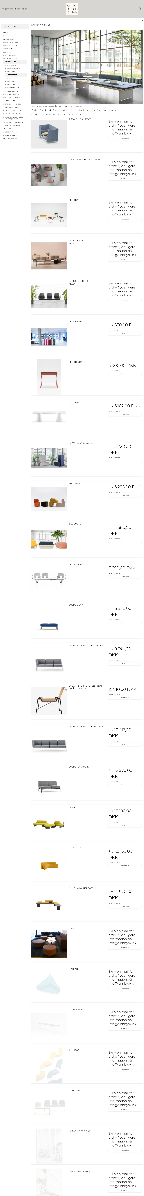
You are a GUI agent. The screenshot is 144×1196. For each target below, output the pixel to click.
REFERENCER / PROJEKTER (12, 108)
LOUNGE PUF (9, 82)
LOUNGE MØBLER (10, 66)
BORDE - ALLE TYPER (10, 50)
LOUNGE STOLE (10, 89)
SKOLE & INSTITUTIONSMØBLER (13, 126)
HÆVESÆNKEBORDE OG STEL (13, 59)
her (76, 115)
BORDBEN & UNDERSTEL (11, 46)
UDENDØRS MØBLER (10, 142)
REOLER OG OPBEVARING (11, 111)
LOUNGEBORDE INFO (12, 92)
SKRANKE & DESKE (9, 105)
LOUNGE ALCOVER (11, 69)
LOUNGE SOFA (9, 85)
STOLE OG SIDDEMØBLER (11, 129)
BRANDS (5, 40)
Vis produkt (125, 142)
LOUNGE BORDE (10, 76)
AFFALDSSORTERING (10, 43)
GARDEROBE (7, 56)
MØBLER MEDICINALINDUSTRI (12, 102)
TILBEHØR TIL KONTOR (10, 139)
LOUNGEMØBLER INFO (12, 72)
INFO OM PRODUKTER (10, 63)
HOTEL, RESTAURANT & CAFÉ (12, 115)
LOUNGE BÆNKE (11, 79)
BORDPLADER (7, 53)
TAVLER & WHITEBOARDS (11, 136)
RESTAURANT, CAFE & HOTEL (12, 118)
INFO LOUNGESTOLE (11, 95)
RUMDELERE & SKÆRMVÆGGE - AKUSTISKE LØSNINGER (13, 122)
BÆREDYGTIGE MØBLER (11, 98)
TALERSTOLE (7, 133)
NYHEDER (6, 37)
